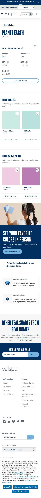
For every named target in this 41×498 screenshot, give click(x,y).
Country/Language (9, 445)
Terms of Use (6, 482)
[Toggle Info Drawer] (22, 48)
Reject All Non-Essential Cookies (25, 487)
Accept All (7, 487)
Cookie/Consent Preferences (27, 477)
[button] (2, 14)
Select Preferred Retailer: (9, 7)
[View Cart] (36, 14)
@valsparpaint (22, 337)
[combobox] (24, 14)
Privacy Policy (18, 473)
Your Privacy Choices (20, 491)
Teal (4, 56)
